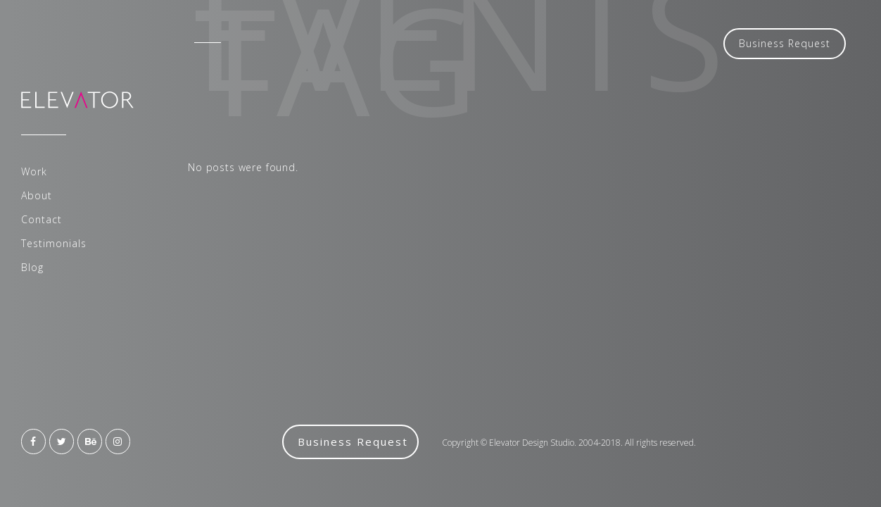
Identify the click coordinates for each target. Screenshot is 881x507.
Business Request (784, 43)
